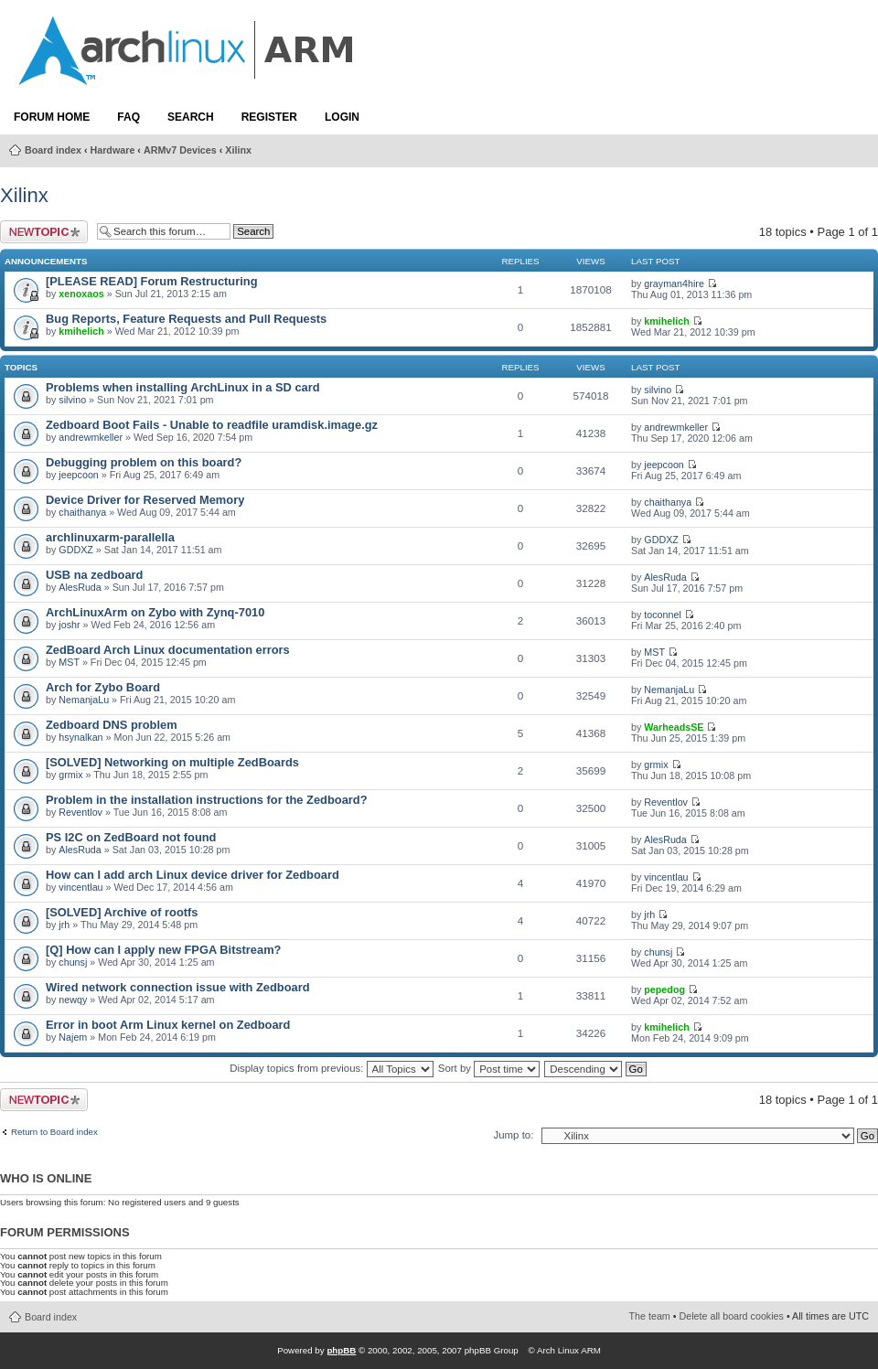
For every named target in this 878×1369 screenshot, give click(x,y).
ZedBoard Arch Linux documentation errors (168, 650)
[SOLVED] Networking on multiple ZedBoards (172, 762)
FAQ (128, 117)
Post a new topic (44, 231)
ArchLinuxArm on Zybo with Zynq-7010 (155, 612)
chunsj (73, 962)
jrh (64, 924)
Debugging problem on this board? (143, 462)
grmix (70, 774)
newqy (73, 999)
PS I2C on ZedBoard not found (131, 837)
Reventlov (80, 812)
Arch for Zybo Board (103, 687)
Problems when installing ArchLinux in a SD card (183, 387)
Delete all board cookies (732, 1315)
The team (649, 1315)
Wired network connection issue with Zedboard (178, 987)
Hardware (113, 149)
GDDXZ (76, 549)
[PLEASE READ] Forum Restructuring (151, 281)
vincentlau (80, 887)
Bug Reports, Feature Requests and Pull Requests (186, 319)
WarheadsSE (673, 727)
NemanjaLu (84, 699)
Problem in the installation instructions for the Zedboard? (207, 800)
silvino (72, 399)
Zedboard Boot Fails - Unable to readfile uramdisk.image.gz (212, 425)
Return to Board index (54, 1132)
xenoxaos (81, 293)
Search (190, 117)
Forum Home (52, 117)
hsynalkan (80, 737)
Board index (53, 149)
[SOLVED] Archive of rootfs (122, 912)
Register (269, 117)
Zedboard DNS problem (111, 725)
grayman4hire (674, 283)
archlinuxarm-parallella (110, 537)
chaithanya (82, 512)
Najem (73, 1037)
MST (69, 662)
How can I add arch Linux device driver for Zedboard (192, 875)
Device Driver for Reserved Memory (145, 500)
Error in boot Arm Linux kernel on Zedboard (168, 1025)
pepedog (664, 989)
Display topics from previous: (331, 1068)
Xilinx (238, 149)
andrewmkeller (91, 437)
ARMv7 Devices (180, 149)
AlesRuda (80, 587)
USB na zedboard (94, 575)
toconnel (662, 614)
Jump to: (513, 1134)
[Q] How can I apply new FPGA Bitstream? (163, 950)
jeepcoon (79, 474)
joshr (69, 624)
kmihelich (81, 331)
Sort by (489, 1068)
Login (342, 117)
